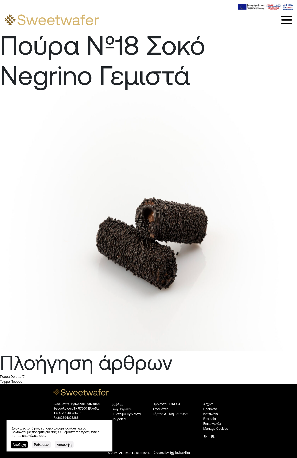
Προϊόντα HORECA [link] (166, 404)
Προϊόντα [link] (210, 409)
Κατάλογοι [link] (211, 414)
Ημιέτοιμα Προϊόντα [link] (126, 414)
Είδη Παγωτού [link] (121, 409)
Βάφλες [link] (117, 404)
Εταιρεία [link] (209, 419)
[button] (19, 444)
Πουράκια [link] (118, 419)
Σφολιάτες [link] (160, 409)
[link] (265, 7)
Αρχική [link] (208, 404)
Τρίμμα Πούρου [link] (11, 381)
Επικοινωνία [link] (212, 423)
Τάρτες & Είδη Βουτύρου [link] (171, 414)
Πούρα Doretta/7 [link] (12, 376)
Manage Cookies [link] (215, 428)
